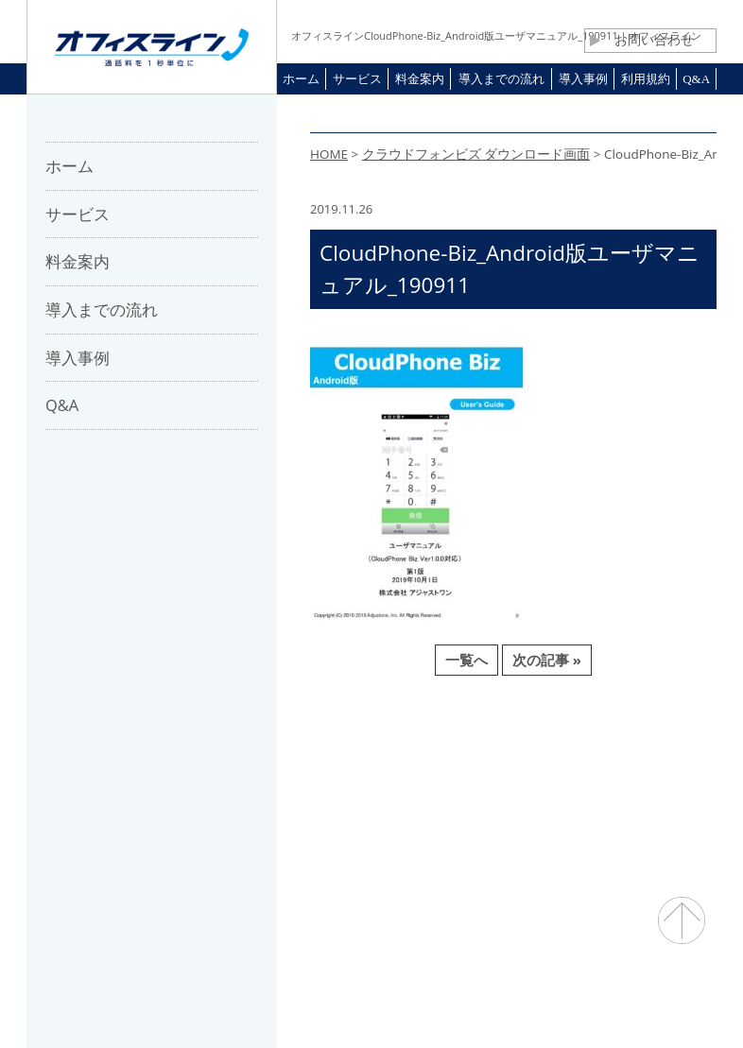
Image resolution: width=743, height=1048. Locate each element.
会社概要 (179, 774)
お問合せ (387, 774)
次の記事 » (546, 659)
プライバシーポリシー (595, 774)
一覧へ (466, 659)
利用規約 (471, 774)
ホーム (102, 774)
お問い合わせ (642, 39)
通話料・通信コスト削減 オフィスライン (372, 996)
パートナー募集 (283, 774)
